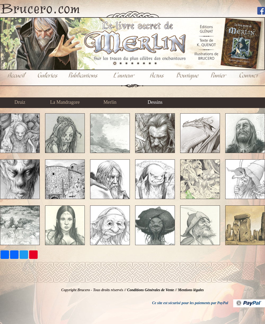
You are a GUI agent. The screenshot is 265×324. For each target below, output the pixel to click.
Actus (157, 76)
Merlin (110, 102)
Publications (83, 76)
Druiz (20, 102)
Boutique (187, 76)
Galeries (48, 76)
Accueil (16, 76)
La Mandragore (65, 102)
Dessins (155, 102)
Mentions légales (191, 290)
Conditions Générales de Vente (150, 290)
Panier (218, 76)
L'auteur (123, 76)
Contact (248, 76)
